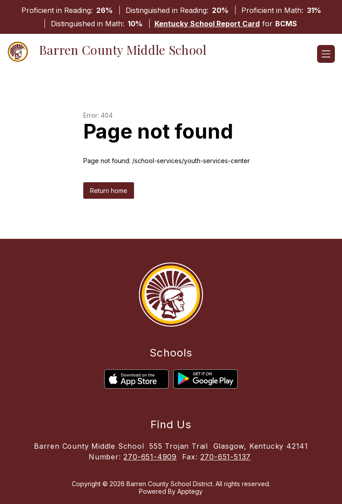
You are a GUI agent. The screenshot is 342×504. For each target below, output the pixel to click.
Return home (108, 190)
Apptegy (190, 491)
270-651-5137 (225, 456)
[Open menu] (326, 54)
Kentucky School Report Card (207, 23)
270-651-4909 (150, 456)
